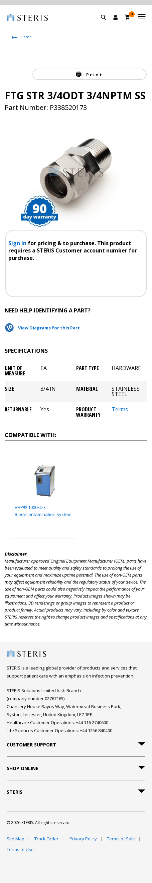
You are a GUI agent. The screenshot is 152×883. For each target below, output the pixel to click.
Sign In (18, 243)
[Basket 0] (127, 17)
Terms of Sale (121, 839)
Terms (120, 410)
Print (93, 75)
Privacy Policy (83, 839)
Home (26, 36)
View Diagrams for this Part (49, 328)
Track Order (46, 839)
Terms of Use (20, 849)
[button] (107, 25)
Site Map (15, 839)
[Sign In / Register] (115, 17)
